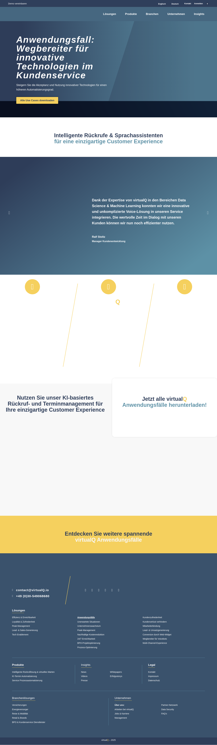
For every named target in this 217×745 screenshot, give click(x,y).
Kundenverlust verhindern (155, 622)
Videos (84, 676)
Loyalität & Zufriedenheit (23, 622)
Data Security (167, 709)
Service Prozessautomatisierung (27, 680)
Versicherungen (19, 705)
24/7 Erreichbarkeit (86, 639)
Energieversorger (20, 709)
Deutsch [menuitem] (175, 4)
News (83, 672)
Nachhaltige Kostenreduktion (90, 635)
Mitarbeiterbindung (151, 626)
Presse (84, 680)
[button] (207, 3)
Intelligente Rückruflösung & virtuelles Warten (33, 672)
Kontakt (151, 672)
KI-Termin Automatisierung (24, 676)
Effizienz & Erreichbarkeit (24, 617)
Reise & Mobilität (20, 714)
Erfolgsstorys (116, 676)
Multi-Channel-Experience (155, 643)
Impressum (153, 676)
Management (121, 718)
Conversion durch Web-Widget (157, 635)
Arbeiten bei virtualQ (124, 709)
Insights (85, 665)
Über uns (119, 705)
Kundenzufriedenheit (152, 617)
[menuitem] (160, 4)
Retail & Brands (19, 718)
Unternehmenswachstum (89, 626)
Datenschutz (154, 680)
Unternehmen (123, 698)
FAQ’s (164, 714)
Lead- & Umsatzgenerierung (156, 630)
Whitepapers (116, 672)
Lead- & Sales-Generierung (25, 630)
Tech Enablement (20, 635)
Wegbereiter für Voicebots (155, 639)
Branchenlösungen (23, 698)
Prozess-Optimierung (87, 647)
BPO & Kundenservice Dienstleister (28, 722)
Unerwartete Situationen (88, 622)
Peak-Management (21, 626)
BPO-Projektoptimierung (88, 643)
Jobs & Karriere (122, 714)
